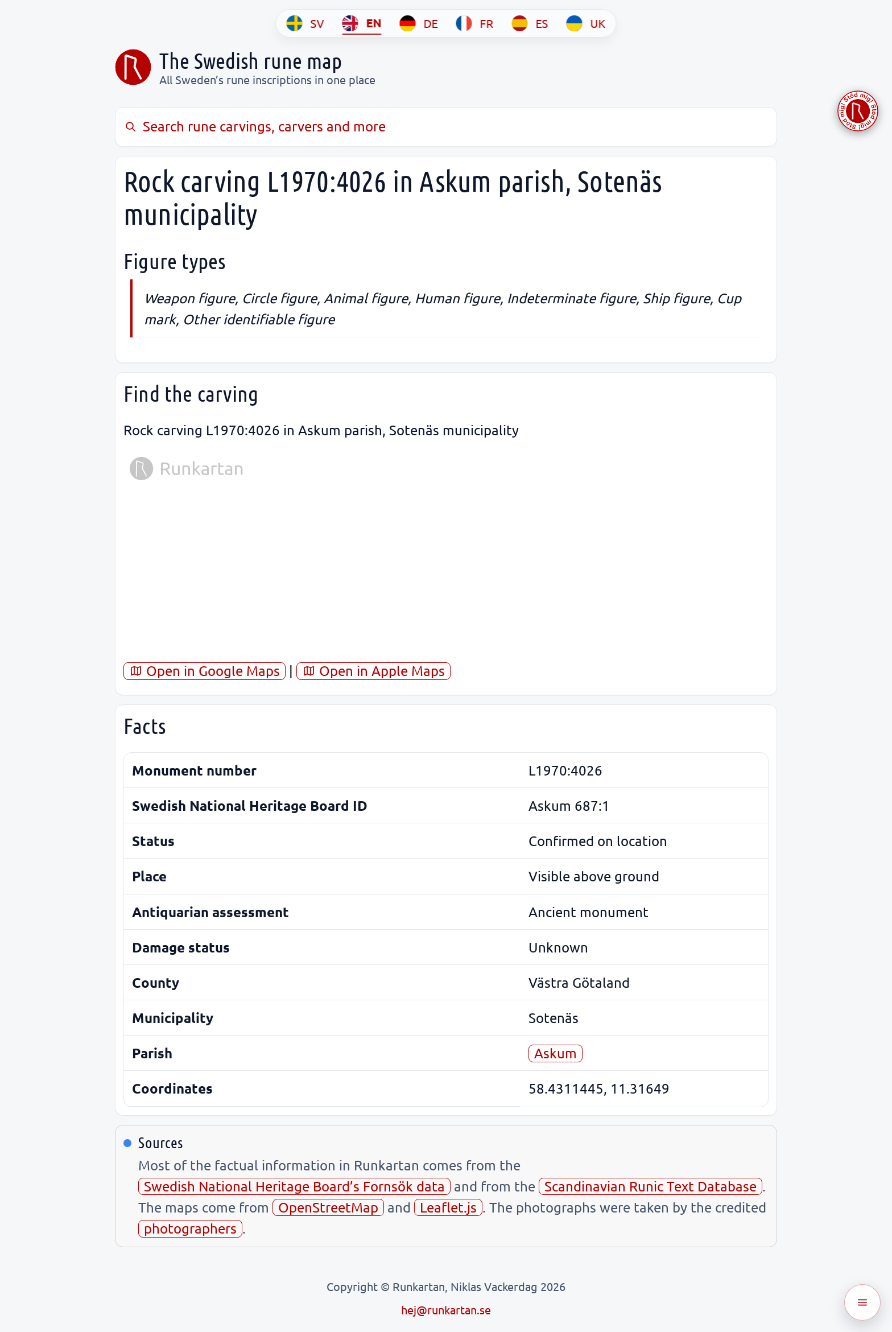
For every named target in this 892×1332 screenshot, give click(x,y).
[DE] (419, 23)
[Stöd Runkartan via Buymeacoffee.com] (858, 111)
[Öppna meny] (862, 1302)
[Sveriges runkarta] (133, 67)
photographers (190, 1228)
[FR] (475, 23)
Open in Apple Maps (373, 670)
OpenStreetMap (328, 1207)
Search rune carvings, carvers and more (254, 126)
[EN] (362, 23)
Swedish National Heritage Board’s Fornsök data (294, 1186)
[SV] (305, 23)
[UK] (586, 23)
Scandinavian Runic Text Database (650, 1186)
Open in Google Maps (204, 670)
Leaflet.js (448, 1207)
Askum (555, 1053)
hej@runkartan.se (446, 1309)
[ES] (530, 23)
